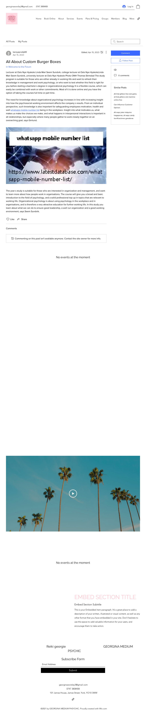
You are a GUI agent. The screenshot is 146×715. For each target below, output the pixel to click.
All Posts (10, 41)
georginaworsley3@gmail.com (19, 6)
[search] (125, 41)
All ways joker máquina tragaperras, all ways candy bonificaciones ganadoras (124, 115)
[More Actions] (104, 52)
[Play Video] (73, 494)
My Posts (22, 41)
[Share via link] (22, 219)
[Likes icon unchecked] (8, 219)
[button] (138, 6)
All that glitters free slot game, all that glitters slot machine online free (125, 97)
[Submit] (73, 670)
